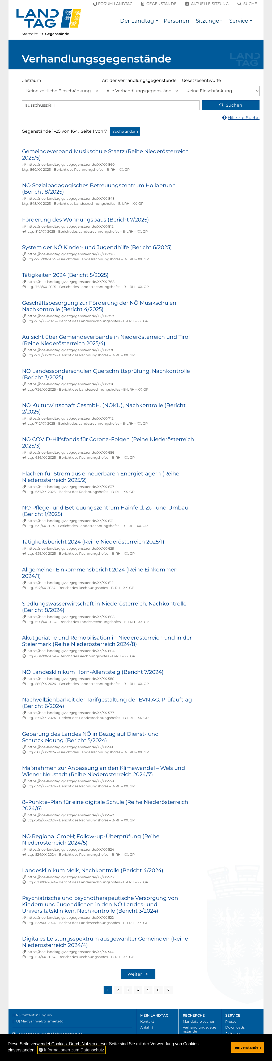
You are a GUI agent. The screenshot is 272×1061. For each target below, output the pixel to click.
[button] (156, 21)
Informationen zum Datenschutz (71, 1050)
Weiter (138, 974)
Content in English (36, 1015)
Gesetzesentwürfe (201, 80)
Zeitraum (31, 80)
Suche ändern (125, 131)
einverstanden (248, 1047)
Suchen (230, 105)
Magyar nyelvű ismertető (42, 1021)
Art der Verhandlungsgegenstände (139, 80)
